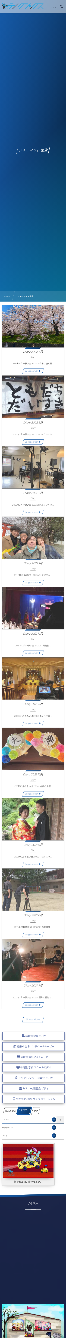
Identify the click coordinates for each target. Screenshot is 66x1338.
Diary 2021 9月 (33, 846)
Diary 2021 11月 (33, 706)
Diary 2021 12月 (33, 635)
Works (29, 1119)
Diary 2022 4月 (33, 352)
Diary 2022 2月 (33, 495)
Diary (29, 1135)
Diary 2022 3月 (33, 424)
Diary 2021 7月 (33, 987)
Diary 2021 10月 (33, 776)
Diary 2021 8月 (33, 917)
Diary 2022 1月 (33, 565)
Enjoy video (29, 1127)
